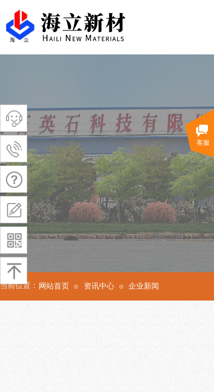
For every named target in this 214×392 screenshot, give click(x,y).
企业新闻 (144, 286)
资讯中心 (99, 286)
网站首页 (54, 286)
